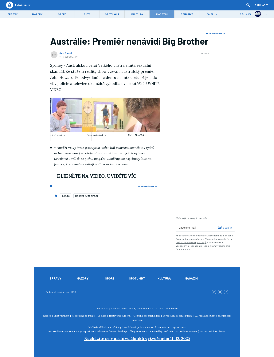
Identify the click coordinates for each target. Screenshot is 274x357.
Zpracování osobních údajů (177, 315)
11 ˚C (261, 14)
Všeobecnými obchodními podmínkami (196, 245)
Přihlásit (261, 5)
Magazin (162, 14)
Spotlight (112, 14)
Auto (87, 14)
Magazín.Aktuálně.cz (86, 195)
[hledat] (248, 5)
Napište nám (63, 292)
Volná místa (172, 308)
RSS (73, 292)
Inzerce (47, 315)
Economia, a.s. (145, 308)
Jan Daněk (65, 52)
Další (209, 14)
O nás (159, 308)
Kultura (137, 14)
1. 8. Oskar (245, 14)
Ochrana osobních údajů (146, 315)
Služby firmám (61, 315)
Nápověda (137, 319)
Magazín (191, 278)
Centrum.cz (102, 308)
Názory (37, 14)
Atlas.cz (115, 308)
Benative (187, 14)
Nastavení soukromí (120, 315)
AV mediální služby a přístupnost (212, 315)
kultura (65, 195)
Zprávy (12, 14)
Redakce (50, 292)
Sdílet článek (215, 33)
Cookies (101, 315)
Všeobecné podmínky (83, 315)
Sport (62, 14)
